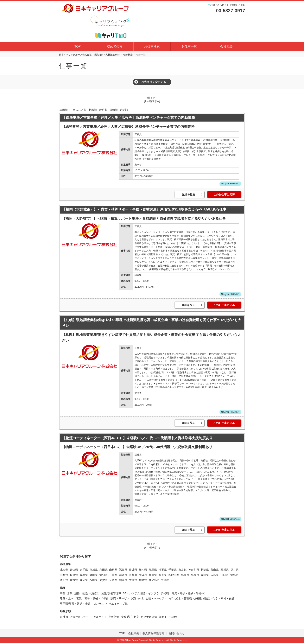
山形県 (113, 569)
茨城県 (133, 569)
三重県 (113, 574)
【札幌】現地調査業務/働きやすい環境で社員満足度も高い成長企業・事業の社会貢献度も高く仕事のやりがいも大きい (151, 323)
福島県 (123, 569)
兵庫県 (153, 574)
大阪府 (143, 574)
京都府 (133, 574)
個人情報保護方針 (153, 633)
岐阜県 (84, 574)
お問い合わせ (176, 633)
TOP (77, 46)
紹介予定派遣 (149, 616)
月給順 (124, 109)
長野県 (74, 574)
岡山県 (205, 574)
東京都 (182, 569)
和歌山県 (173, 574)
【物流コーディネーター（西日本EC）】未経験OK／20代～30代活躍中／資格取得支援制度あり (137, 438)
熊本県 (123, 580)
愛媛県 (74, 580)
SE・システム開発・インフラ (141, 593)
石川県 (224, 569)
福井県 (234, 569)
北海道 (64, 569)
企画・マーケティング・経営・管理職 (169, 598)
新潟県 (205, 569)
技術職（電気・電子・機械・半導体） (184, 593)
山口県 (224, 574)
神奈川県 (193, 569)
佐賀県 (103, 580)
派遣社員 (75, 616)
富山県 (215, 569)
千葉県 (172, 569)
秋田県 (103, 569)
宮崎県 (143, 580)
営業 (70, 593)
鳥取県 (185, 574)
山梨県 (64, 574)
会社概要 (226, 46)
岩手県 (84, 569)
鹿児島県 (154, 580)
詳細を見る (188, 194)
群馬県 (153, 569)
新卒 (136, 616)
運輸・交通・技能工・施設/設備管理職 (97, 593)
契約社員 (114, 616)
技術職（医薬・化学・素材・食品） (215, 598)
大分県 (133, 580)
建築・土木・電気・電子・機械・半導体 (84, 598)
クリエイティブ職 (117, 603)
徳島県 (234, 574)
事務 (62, 593)
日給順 (114, 109)
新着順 (93, 109)
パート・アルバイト (94, 616)
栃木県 (143, 569)
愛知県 (103, 574)
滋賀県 (123, 574)
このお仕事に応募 (224, 194)
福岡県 (94, 580)
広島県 (215, 574)
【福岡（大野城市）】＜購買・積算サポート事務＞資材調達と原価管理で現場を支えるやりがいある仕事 (144, 209)
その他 (173, 616)
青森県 (74, 569)
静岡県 (94, 574)
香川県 (64, 580)
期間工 (163, 616)
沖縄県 (165, 580)
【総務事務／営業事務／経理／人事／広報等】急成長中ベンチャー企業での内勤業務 (128, 117)
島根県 (195, 574)
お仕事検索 (152, 46)
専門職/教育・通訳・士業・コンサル (82, 603)
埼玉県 (163, 569)
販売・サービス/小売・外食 (127, 598)
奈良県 (163, 574)
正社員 (64, 616)
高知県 (84, 580)
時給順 (103, 109)
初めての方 (115, 46)
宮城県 (94, 569)
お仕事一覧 (189, 46)
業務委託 (126, 616)
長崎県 (113, 580)
